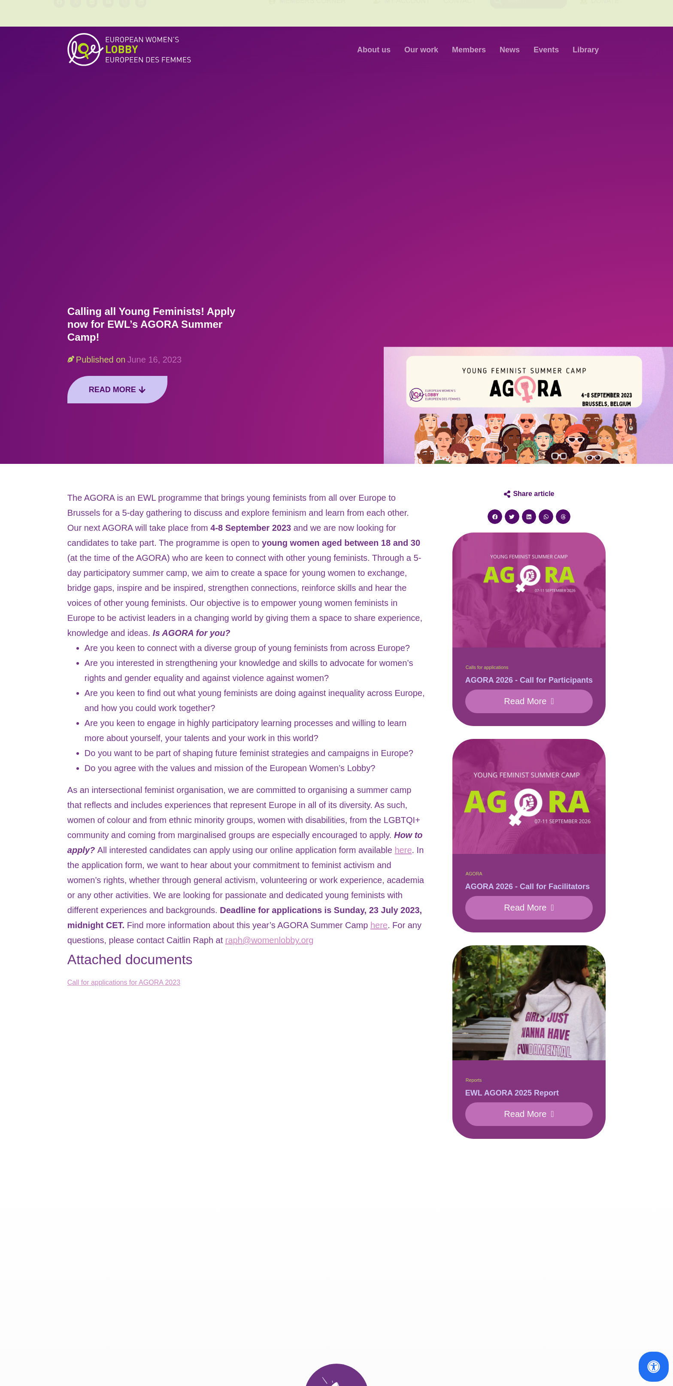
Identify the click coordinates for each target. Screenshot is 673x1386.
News (510, 49)
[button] (495, 516)
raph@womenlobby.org (269, 940)
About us (374, 49)
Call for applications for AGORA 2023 (123, 982)
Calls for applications (487, 667)
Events (546, 49)
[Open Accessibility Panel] (654, 1367)
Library (586, 49)
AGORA (474, 873)
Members (469, 49)
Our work (421, 49)
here (403, 850)
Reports (474, 1080)
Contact (459, 13)
